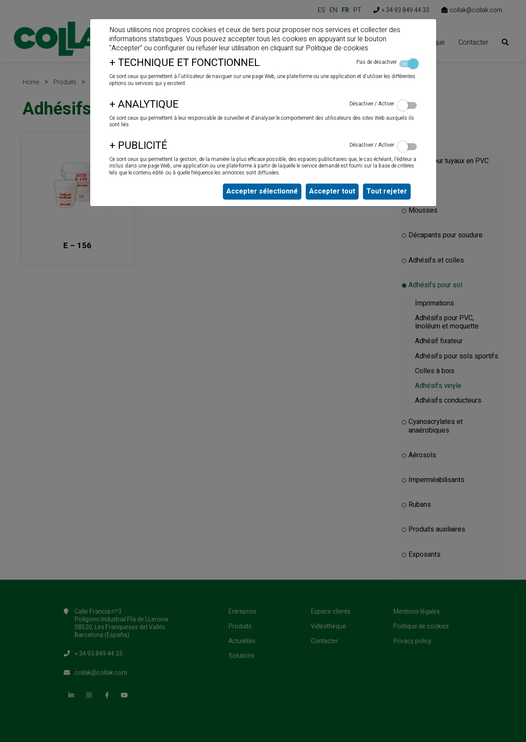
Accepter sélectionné (262, 191)
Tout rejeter (386, 191)
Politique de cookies (337, 48)
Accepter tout (332, 191)
